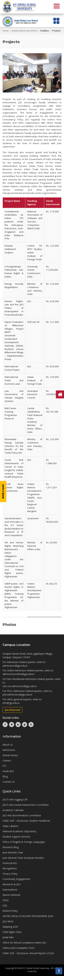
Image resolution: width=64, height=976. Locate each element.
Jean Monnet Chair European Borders (23, 857)
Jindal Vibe (8, 937)
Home (6, 30)
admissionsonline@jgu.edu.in (18, 674)
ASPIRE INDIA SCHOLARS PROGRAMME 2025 (28, 916)
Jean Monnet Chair (13, 852)
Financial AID (10, 863)
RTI (4, 765)
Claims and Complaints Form (18, 948)
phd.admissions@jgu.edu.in (17, 694)
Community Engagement (16, 879)
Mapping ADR (10, 926)
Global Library (10, 755)
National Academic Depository (19, 831)
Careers (7, 760)
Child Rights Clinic (12, 932)
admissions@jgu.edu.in (15, 665)
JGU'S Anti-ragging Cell (15, 799)
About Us (8, 744)
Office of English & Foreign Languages (24, 842)
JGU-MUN (8, 921)
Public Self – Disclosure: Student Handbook (26, 820)
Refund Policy (10, 910)
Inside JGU (8, 771)
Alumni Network (11, 895)
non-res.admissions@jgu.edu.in (20, 686)
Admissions (9, 750)
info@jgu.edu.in (11, 703)
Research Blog (11, 847)
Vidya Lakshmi (10, 826)
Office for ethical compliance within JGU (24, 942)
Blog (5, 776)
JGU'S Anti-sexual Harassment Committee (26, 804)
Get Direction (12, 710)
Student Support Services (16, 836)
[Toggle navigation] (56, 21)
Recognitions (10, 868)
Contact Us (9, 781)
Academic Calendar (13, 810)
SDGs (6, 900)
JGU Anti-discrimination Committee (22, 815)
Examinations (10, 889)
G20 (5, 905)
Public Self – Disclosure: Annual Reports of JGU (28, 953)
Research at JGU (11, 884)
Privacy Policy (10, 873)
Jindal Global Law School (24, 30)
